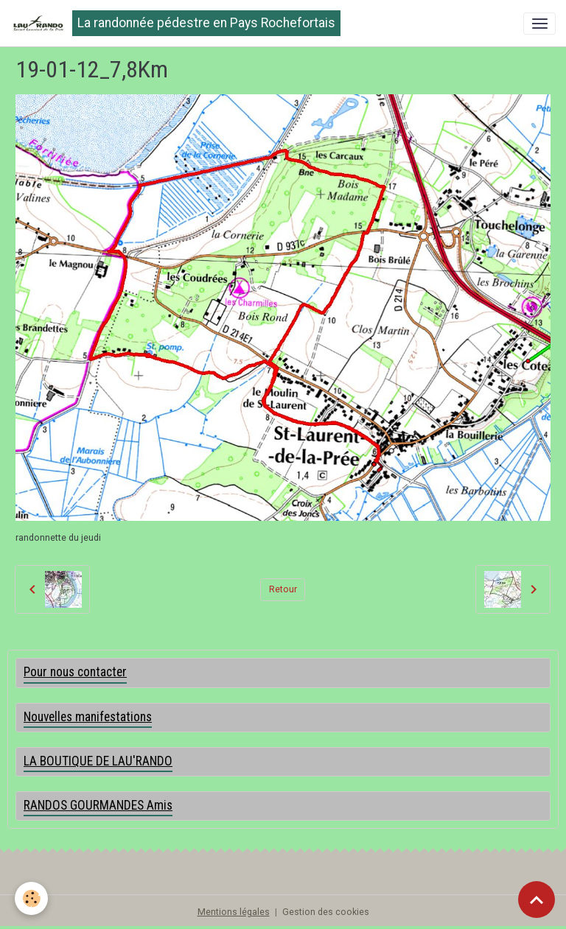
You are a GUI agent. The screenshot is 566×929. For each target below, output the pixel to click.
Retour (283, 589)
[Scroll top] (536, 899)
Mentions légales (234, 912)
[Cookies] (31, 898)
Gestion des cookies (325, 912)
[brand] (175, 23)
